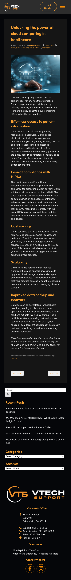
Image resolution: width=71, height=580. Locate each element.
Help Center (48, 6)
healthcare (46, 48)
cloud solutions (35, 48)
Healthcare (49, 45)
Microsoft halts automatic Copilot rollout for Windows (34, 433)
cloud (13, 48)
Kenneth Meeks (35, 45)
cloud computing (22, 48)
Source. (14, 358)
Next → (54, 373)
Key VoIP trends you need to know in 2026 (28, 427)
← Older (17, 373)
